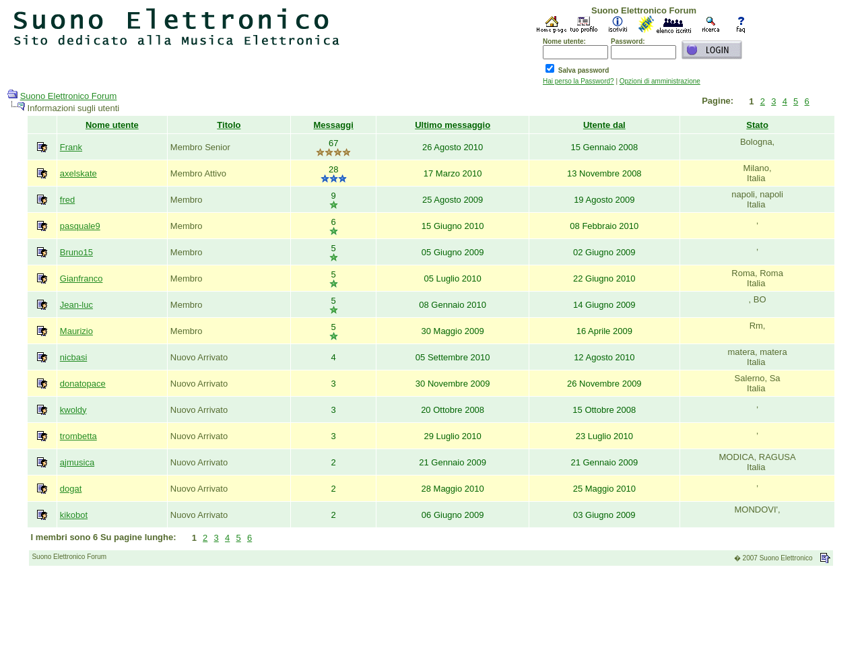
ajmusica (77, 462)
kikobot (74, 515)
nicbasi (73, 357)
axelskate (78, 173)
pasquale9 (80, 226)
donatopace (83, 384)
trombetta (78, 436)
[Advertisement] (431, 615)
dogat (71, 489)
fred (67, 200)
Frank (71, 147)
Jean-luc (76, 305)
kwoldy (73, 410)
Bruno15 (76, 252)
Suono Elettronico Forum (68, 96)
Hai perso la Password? (578, 81)
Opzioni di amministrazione (660, 81)
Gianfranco (81, 278)
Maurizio (76, 331)
